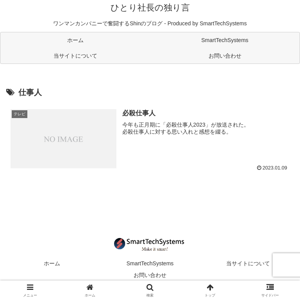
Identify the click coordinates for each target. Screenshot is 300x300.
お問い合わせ (150, 275)
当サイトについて (248, 263)
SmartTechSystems (150, 263)
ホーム (52, 263)
